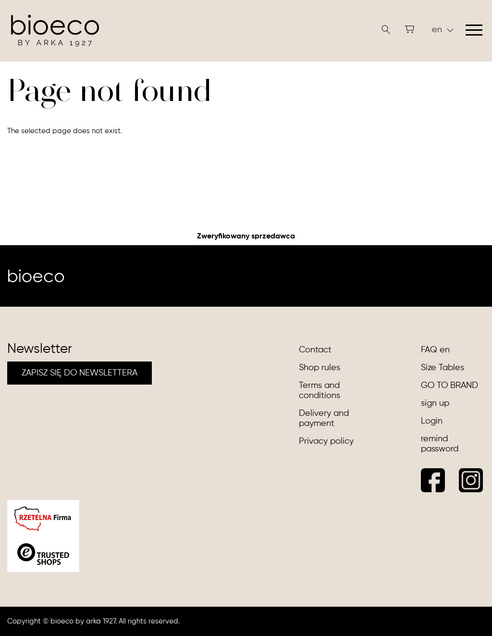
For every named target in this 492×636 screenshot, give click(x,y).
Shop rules (319, 367)
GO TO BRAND (449, 385)
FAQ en (435, 350)
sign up (435, 403)
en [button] (443, 29)
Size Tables (442, 367)
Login (432, 421)
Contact (315, 350)
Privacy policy (326, 441)
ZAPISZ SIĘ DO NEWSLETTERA (79, 373)
